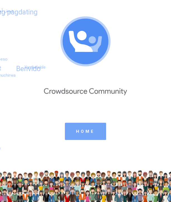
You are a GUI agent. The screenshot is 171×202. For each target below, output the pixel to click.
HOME (85, 131)
